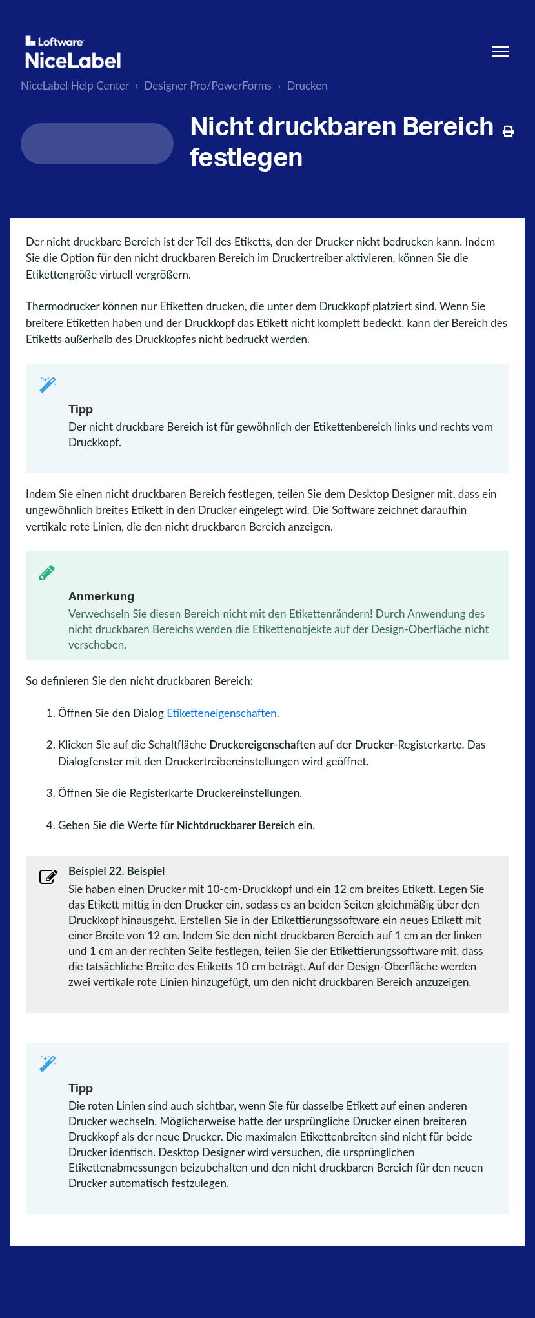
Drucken (307, 85)
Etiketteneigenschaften (222, 713)
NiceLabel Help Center (75, 85)
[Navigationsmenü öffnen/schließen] (500, 52)
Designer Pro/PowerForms (208, 85)
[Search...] (97, 143)
